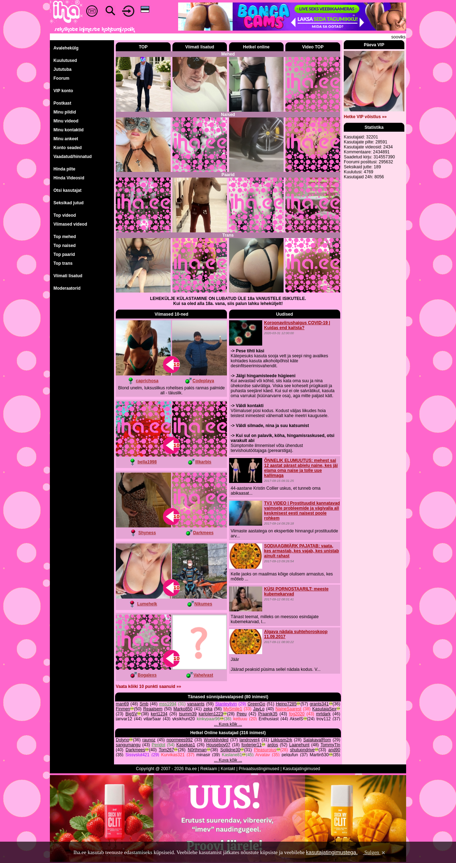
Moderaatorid (67, 288)
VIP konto (63, 90)
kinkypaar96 (208, 718)
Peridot (158, 744)
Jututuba (62, 69)
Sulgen (374, 852)
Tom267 (166, 749)
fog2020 (296, 713)
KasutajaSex (324, 708)
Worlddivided (216, 739)
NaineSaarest (288, 708)
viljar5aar (152, 718)
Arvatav (262, 754)
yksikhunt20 (183, 718)
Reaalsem (152, 708)
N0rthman (197, 749)
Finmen (123, 708)
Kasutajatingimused (301, 768)
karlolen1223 (211, 713)
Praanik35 (268, 713)
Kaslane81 (232, 754)
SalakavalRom (317, 739)
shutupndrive (302, 749)
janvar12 (124, 718)
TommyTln (330, 744)
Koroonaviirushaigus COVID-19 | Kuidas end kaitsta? (297, 325)
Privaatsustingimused (259, 768)
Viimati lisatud (67, 275)
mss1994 (168, 703)
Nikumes (203, 603)
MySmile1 (232, 708)
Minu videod (65, 121)
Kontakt (228, 768)
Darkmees (203, 532)
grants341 (319, 703)
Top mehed (64, 236)
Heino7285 (286, 703)
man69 (122, 703)
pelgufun (289, 754)
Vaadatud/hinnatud (72, 156)
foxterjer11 (252, 744)
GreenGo (256, 703)
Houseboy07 (218, 744)
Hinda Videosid (68, 177)
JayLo (258, 708)
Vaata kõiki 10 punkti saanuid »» (148, 686)
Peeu (242, 713)
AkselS (296, 718)
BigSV (131, 713)
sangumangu (128, 744)
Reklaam (208, 768)
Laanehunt (299, 744)
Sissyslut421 (137, 754)
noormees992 (179, 739)
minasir (203, 754)
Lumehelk (147, 603)
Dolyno (122, 739)
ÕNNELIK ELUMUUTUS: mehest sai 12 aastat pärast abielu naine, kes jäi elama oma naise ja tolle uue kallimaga (301, 468)
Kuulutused (65, 60)
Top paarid (64, 254)
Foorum (61, 78)
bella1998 (147, 461)
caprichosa (147, 380)
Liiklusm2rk (281, 739)
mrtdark (323, 713)
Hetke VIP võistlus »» (365, 116)
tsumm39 (188, 713)
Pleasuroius (265, 749)
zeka (207, 708)
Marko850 (182, 708)
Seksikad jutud (68, 202)
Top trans (63, 263)
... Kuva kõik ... (228, 724)
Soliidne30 (230, 749)
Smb (144, 703)
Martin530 (319, 754)
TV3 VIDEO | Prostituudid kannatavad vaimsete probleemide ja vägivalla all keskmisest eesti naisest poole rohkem (302, 511)
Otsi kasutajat (67, 190)
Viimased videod (70, 224)
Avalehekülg (65, 48)
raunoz (149, 739)
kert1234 (159, 713)
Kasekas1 (185, 744)
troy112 (323, 718)
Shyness (147, 532)
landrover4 (249, 739)
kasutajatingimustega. (332, 852)
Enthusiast (269, 718)
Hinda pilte (64, 169)
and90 (334, 749)
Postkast (62, 103)
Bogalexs (147, 675)
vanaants (195, 703)
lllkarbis (203, 461)
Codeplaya (203, 380)
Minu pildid (64, 112)
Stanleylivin (226, 703)
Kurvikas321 (173, 754)
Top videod (64, 215)
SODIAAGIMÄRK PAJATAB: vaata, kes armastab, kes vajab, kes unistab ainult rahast (301, 550)
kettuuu (240, 718)
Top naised (64, 245)
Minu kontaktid (68, 129)
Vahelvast (203, 675)
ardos (272, 744)
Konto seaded (67, 147)
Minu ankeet (65, 138)
